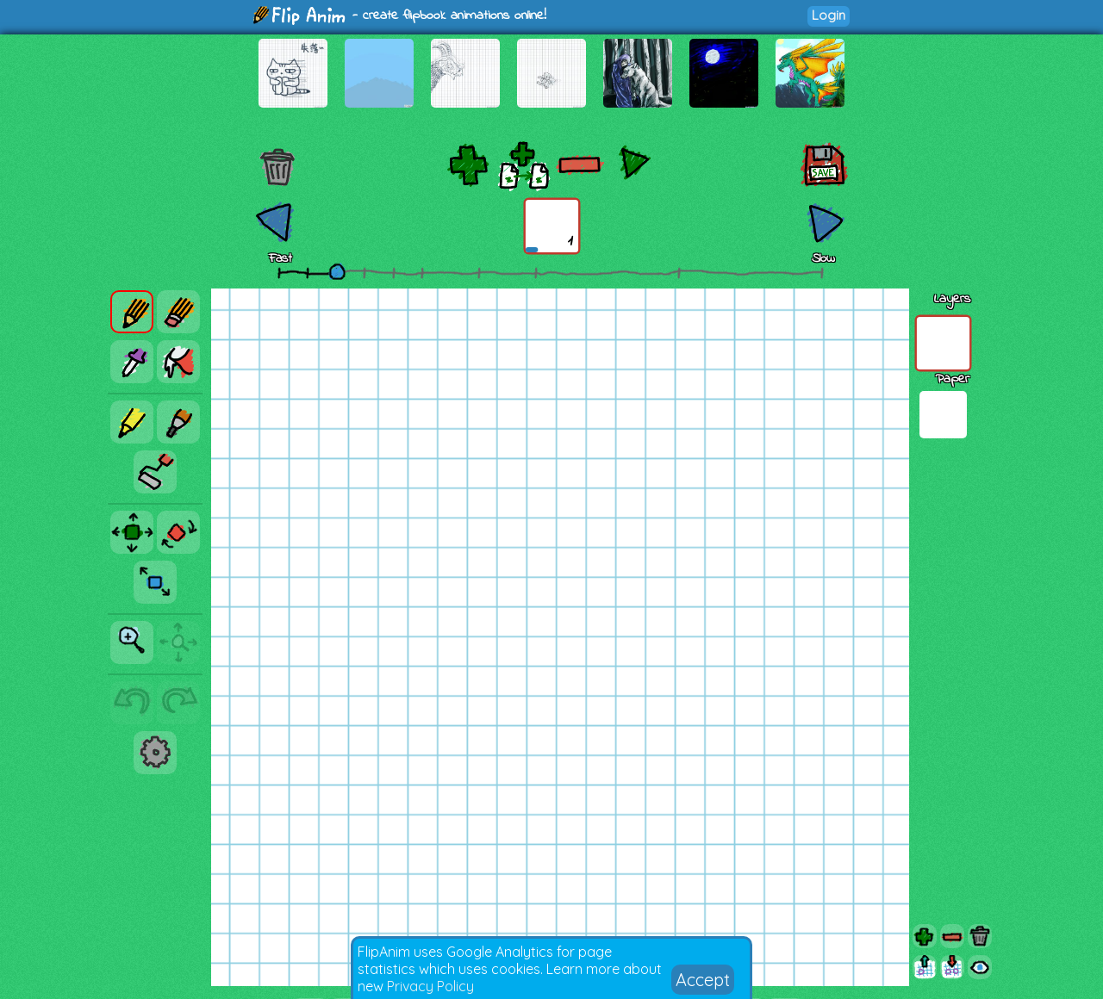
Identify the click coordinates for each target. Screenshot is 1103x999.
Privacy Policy (430, 986)
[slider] (337, 271)
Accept (703, 979)
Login (828, 15)
